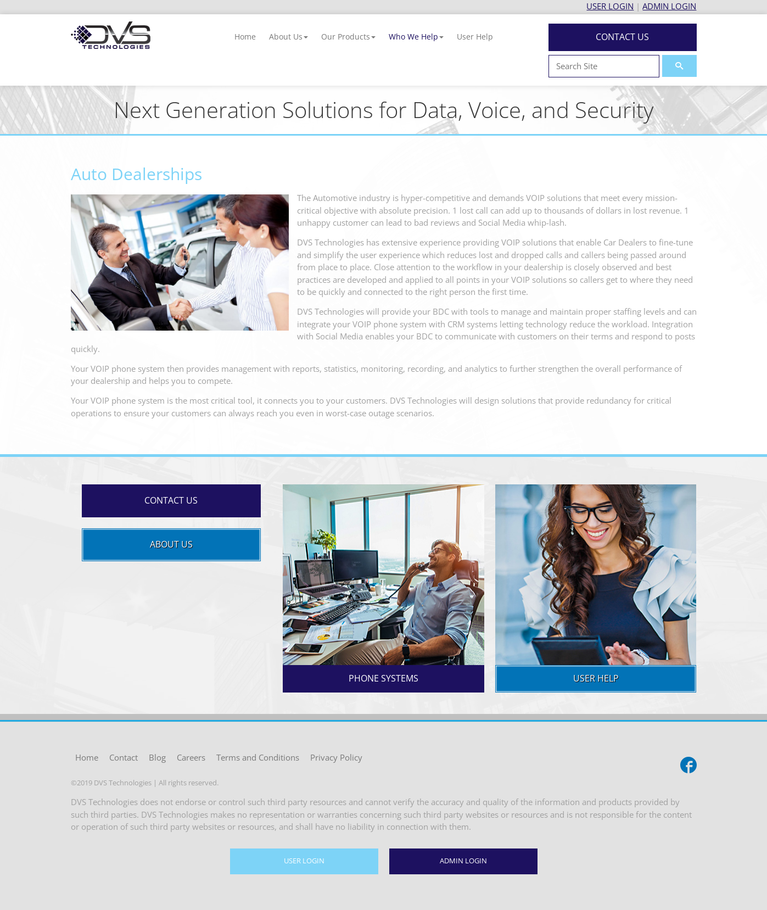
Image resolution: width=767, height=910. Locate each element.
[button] (288, 36)
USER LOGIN (610, 6)
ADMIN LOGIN (669, 6)
